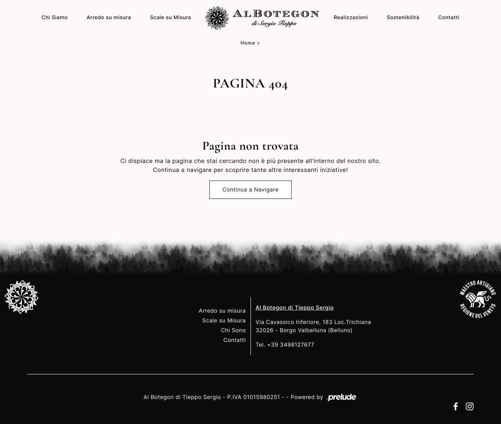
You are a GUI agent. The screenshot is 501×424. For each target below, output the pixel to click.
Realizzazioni (351, 17)
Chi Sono (233, 330)
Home (247, 43)
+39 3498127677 (291, 345)
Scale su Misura (170, 17)
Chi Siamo (54, 17)
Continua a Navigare (250, 189)
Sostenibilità (403, 17)
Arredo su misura (109, 17)
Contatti (449, 17)
